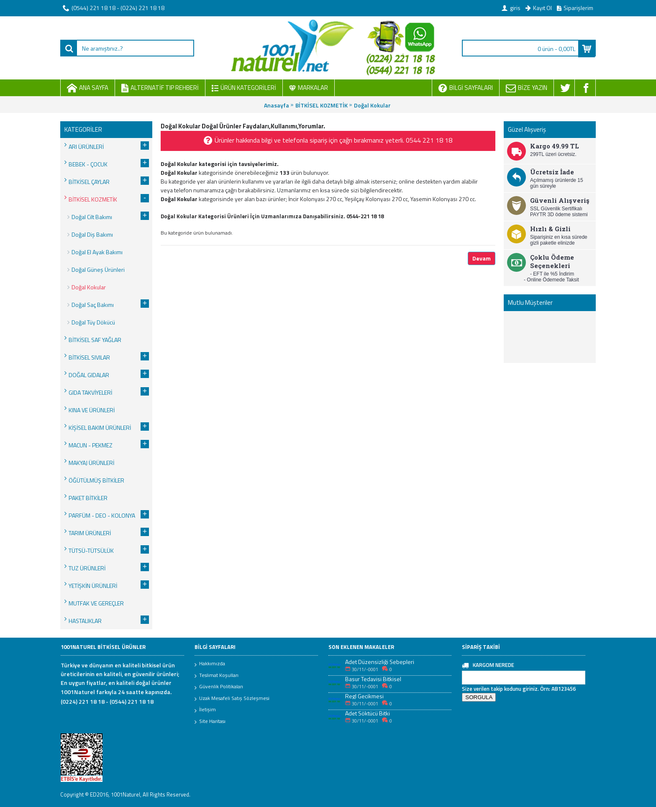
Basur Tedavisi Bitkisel (373, 679)
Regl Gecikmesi (364, 696)
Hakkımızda (210, 664)
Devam (481, 258)
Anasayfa (276, 105)
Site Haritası (210, 721)
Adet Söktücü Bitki (367, 713)
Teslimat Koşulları (216, 675)
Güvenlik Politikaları (219, 687)
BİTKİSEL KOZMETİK (321, 105)
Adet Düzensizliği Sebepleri (379, 662)
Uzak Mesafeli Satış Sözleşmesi (232, 698)
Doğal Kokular (372, 105)
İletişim (205, 710)
